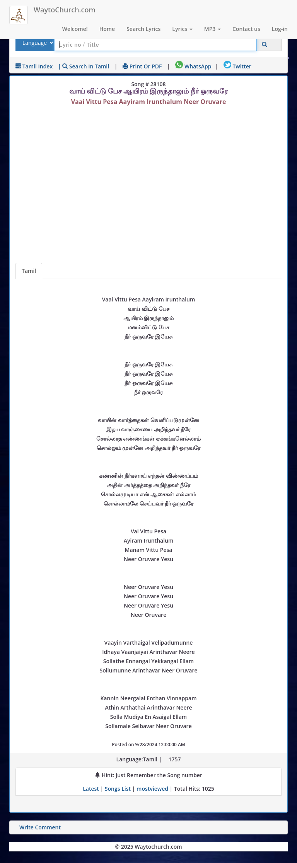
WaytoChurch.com (65, 9)
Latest (91, 788)
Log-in (280, 28)
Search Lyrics (143, 28)
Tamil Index (34, 66)
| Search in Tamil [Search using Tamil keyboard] (83, 66)
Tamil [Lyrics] (29, 270)
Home (107, 28)
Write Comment (40, 827)
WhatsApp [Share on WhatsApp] (193, 66)
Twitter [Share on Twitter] (237, 66)
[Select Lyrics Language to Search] (37, 43)
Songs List (118, 788)
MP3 (212, 28)
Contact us (246, 28)
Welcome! (75, 28)
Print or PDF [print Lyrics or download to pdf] (142, 66)
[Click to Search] (264, 44)
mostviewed (152, 788)
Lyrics (182, 28)
